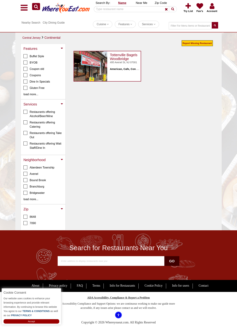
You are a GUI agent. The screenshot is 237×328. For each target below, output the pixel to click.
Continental (52, 37)
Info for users (180, 285)
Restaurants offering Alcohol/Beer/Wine (39, 114)
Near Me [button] (141, 3)
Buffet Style (33, 56)
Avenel (30, 174)
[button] (36, 6)
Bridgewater (34, 193)
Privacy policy (58, 285)
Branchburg (33, 186)
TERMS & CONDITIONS (36, 311)
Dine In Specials (36, 81)
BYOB (30, 62)
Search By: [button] (103, 3)
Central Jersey (31, 37)
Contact (203, 285)
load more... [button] (30, 94)
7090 (29, 223)
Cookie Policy (154, 285)
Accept (31, 321)
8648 (29, 217)
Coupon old (33, 69)
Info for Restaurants (122, 285)
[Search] (134, 9)
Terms (96, 285)
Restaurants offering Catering (39, 124)
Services (148, 24)
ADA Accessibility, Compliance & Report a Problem (118, 297)
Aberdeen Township (38, 167)
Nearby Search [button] (31, 22)
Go (172, 261)
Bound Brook (34, 180)
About (36, 285)
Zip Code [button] (161, 3)
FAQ (80, 285)
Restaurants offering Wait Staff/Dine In (42, 145)
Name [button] (122, 3)
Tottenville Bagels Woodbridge (123, 57)
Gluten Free (33, 88)
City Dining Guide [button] (54, 22)
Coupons (32, 75)
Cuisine (103, 24)
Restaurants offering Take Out (42, 135)
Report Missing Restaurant (197, 43)
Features (125, 24)
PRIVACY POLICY (21, 315)
